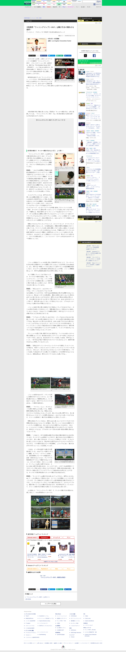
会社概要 (77, 643)
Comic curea (87, 618)
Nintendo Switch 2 (32, 537)
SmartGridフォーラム (44, 616)
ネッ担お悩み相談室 (30, 628)
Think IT (27, 616)
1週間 (93, 20)
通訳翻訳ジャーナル (75, 620)
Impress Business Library (44, 620)
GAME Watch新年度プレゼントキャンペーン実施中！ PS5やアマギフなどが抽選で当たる (91, 243)
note (61, 55)
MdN (70, 628)
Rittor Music (58, 614)
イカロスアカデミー (75, 625)
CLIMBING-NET (60, 630)
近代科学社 (57, 632)
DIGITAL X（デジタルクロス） (46, 625)
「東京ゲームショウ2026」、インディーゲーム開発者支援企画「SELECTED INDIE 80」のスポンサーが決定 (93, 188)
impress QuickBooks (89, 620)
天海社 (86, 616)
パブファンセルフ (89, 625)
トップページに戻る (50, 603)
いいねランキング (96, 63)
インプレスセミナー (43, 623)
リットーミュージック (62, 616)
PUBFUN (85, 623)
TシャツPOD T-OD (61, 620)
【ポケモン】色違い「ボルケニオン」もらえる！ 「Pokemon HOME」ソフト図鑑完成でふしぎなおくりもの (93, 136)
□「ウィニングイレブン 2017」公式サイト (37, 597)
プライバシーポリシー (68, 643)
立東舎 (58, 623)
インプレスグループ (84, 643)
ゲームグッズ (56, 537)
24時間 (86, 20)
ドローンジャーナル (30, 625)
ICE (84, 614)
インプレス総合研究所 (30, 620)
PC (59, 7)
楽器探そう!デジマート (62, 618)
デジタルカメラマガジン (31, 632)
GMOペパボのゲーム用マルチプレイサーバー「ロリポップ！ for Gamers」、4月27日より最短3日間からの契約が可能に (93, 128)
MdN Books (73, 630)
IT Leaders (28, 623)
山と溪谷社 (57, 625)
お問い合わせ (40, 643)
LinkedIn (69, 55)
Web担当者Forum (29, 618)
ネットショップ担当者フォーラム (46, 618)
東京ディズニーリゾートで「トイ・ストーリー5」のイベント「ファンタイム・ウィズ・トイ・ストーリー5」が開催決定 (93, 118)
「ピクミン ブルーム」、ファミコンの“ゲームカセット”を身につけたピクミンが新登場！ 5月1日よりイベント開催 (93, 181)
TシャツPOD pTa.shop (90, 629)
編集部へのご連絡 (58, 643)
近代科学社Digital (60, 634)
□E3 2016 (28, 599)
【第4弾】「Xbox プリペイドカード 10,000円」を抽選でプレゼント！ (93, 264)
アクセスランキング (87, 18)
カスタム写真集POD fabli (91, 632)
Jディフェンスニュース (76, 618)
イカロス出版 (72, 614)
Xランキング (85, 61)
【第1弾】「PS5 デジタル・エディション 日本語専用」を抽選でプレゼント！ (93, 247)
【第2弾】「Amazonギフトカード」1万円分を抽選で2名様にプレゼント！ (93, 253)
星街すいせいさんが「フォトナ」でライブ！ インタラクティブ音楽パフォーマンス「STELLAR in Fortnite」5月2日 (93, 212)
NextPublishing (42, 634)
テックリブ (71, 635)
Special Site (85, 44)
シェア (44, 55)
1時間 (81, 20)
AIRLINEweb (74, 616)
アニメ (68, 537)
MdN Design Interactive (76, 632)
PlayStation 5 (44, 537)
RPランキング (84, 63)
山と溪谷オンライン (61, 627)
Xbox (56, 568)
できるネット (28, 635)
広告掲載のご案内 (48, 643)
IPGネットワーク (87, 627)
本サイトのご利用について (29, 643)
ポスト (33, 55)
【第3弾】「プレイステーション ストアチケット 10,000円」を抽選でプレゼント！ (93, 259)
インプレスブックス (43, 632)
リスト (37, 55)
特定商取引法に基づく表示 (96, 643)
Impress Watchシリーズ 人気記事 (90, 217)
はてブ (53, 55)
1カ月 (99, 20)
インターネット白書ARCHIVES (32, 637)
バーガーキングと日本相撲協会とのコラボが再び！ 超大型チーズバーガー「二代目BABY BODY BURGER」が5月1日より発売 (93, 172)
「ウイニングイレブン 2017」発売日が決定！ (53, 577)
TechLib (72, 637)
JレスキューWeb (74, 623)
